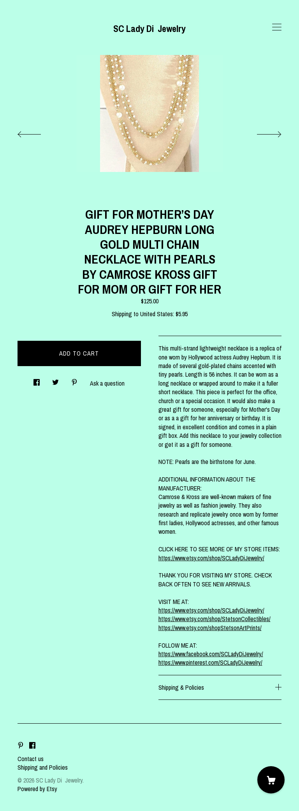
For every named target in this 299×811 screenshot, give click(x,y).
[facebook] (32, 745)
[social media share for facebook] (36, 380)
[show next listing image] (262, 132)
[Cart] (271, 779)
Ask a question (107, 383)
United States (156, 314)
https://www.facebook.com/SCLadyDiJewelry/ (210, 654)
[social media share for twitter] (55, 380)
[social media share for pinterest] (74, 380)
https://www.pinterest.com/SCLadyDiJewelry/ (210, 662)
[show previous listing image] (37, 132)
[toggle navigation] (276, 27)
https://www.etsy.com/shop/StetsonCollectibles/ (214, 618)
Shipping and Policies (43, 767)
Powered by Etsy (37, 788)
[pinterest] (21, 745)
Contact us (31, 758)
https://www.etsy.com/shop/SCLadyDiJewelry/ (211, 558)
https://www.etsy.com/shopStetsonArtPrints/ (210, 627)
